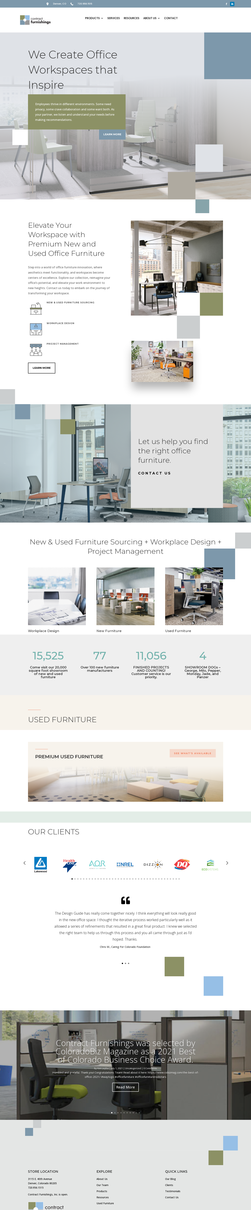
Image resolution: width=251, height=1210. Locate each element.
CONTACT (171, 18)
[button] (24, 862)
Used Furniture (105, 1203)
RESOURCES (131, 18)
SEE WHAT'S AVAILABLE (192, 753)
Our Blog (170, 1179)
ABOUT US (149, 18)
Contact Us (172, 1197)
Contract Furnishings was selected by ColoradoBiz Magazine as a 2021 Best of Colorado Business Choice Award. (125, 1051)
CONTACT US (154, 473)
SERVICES (113, 18)
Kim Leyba (103, 1068)
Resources (102, 1197)
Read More (125, 1087)
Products (101, 1191)
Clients (169, 1185)
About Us (102, 1179)
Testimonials (172, 1191)
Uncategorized (133, 1068)
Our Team (102, 1185)
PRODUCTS (92, 18)
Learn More (112, 134)
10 (139, 1112)
